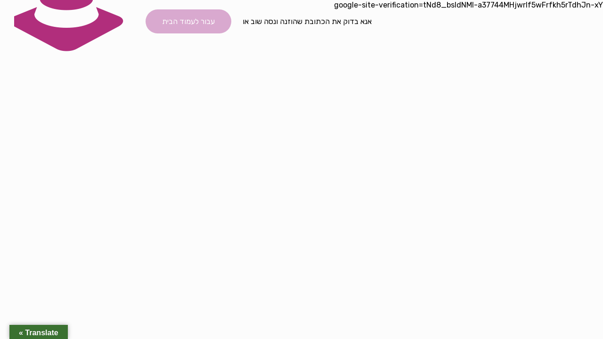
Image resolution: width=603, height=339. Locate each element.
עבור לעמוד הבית (188, 21)
